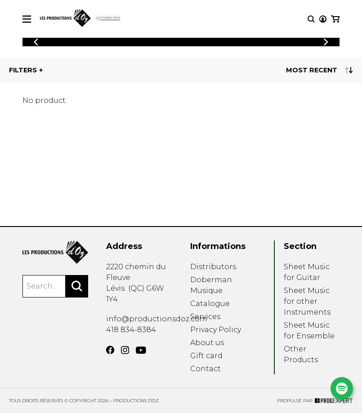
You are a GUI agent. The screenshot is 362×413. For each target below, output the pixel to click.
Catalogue (210, 303)
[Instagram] (125, 350)
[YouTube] (141, 350)
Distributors (213, 266)
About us (207, 342)
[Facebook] (110, 350)
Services (205, 316)
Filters (23, 70)
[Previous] (36, 42)
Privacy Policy (215, 329)
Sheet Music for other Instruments (307, 301)
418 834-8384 (131, 329)
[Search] (77, 286)
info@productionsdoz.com (156, 319)
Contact (205, 368)
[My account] (322, 19)
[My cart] (335, 19)
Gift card (206, 355)
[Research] (311, 19)
